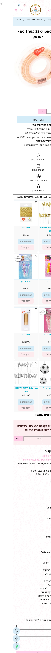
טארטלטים (43, 526)
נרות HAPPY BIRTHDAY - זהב (38, 229)
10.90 (39, 395)
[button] (38, 247)
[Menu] (48, 8)
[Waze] (37, 8)
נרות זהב (13, 227)
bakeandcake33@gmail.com (26, 460)
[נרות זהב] (13, 224)
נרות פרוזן (13, 281)
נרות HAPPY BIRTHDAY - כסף (13, 390)
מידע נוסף (44, 500)
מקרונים (45, 533)
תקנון (46, 493)
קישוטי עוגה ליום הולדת (37, 596)
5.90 (43, 104)
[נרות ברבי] (38, 277)
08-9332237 (35, 456)
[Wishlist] (9, 8)
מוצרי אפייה (43, 541)
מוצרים (45, 514)
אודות (46, 489)
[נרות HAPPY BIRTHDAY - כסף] (13, 384)
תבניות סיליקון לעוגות (38, 592)
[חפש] (42, 8)
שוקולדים (44, 530)
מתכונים (45, 504)
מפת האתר (42, 481)
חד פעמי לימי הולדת (39, 603)
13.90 (14, 342)
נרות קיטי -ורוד (38, 334)
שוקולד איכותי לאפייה (38, 599)
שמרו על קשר (41, 451)
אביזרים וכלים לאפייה (38, 588)
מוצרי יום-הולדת (41, 537)
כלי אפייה (44, 544)
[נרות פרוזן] (13, 278)
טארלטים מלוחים (40, 574)
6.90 (39, 288)
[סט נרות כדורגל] (38, 384)
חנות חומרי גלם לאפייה (37, 552)
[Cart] (3, 8)
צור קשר (44, 496)
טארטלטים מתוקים (39, 570)
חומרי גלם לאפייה (40, 581)
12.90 (39, 235)
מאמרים (44, 558)
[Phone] (4, 630)
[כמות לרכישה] (36, 111)
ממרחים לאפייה (41, 585)
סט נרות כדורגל (38, 388)
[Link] (4, 646)
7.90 (14, 288)
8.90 (14, 235)
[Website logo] (22, 9)
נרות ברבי (37, 281)
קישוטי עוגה (43, 522)
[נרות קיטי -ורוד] (38, 332)
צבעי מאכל (43, 548)
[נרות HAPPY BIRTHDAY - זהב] (38, 224)
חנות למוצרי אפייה (40, 563)
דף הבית (44, 485)
